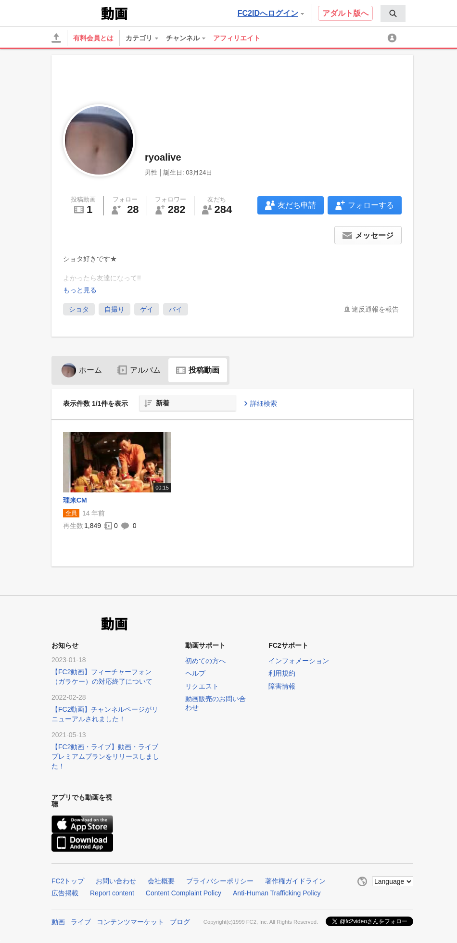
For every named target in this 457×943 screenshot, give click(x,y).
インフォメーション (298, 661)
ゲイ (146, 309)
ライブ (81, 922)
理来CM (75, 500)
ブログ (180, 922)
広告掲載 (64, 893)
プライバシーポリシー (220, 881)
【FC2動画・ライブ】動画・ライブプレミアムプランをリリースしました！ (105, 756)
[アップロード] (56, 38)
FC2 (75, 12)
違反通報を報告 (375, 309)
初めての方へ (205, 661)
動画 (58, 922)
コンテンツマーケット (130, 922)
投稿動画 (197, 370)
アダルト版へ (345, 13)
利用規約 (281, 673)
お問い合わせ (116, 881)
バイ (175, 309)
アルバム (139, 370)
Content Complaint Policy (183, 893)
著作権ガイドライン (295, 881)
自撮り (114, 309)
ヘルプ (195, 673)
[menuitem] (393, 13)
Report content (112, 893)
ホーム (82, 370)
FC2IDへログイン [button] (271, 13)
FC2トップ (67, 881)
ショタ (79, 309)
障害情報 (281, 686)
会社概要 (161, 881)
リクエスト (202, 686)
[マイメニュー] (393, 38)
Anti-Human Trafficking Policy (277, 893)
